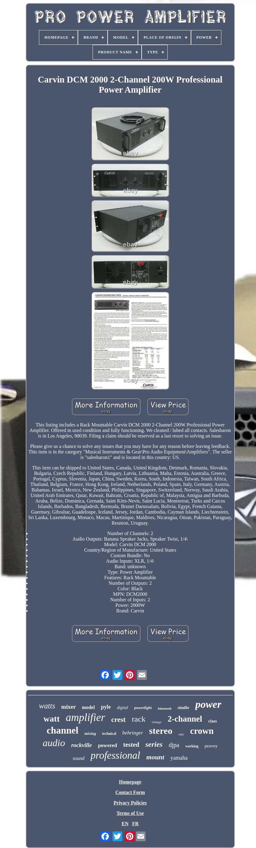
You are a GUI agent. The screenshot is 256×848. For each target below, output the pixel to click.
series (153, 744)
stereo (160, 731)
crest (118, 719)
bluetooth (165, 708)
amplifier (85, 717)
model (88, 707)
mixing (90, 733)
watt (52, 718)
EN (125, 823)
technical (109, 733)
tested (131, 744)
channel (62, 730)
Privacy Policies (130, 802)
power (208, 704)
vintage (156, 722)
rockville (81, 745)
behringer (132, 733)
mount (155, 757)
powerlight (143, 707)
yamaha (179, 758)
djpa (174, 745)
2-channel (185, 718)
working (192, 746)
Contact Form (130, 792)
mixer (68, 706)
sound (78, 758)
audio (54, 742)
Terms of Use (130, 813)
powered (107, 745)
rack (139, 719)
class (212, 721)
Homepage (130, 781)
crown (202, 731)
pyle (106, 707)
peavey (210, 745)
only (181, 734)
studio (183, 707)
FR (135, 823)
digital (122, 707)
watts (47, 706)
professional (115, 755)
